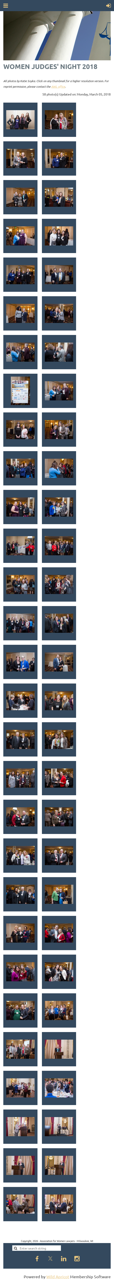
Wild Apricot (57, 1276)
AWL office (58, 87)
